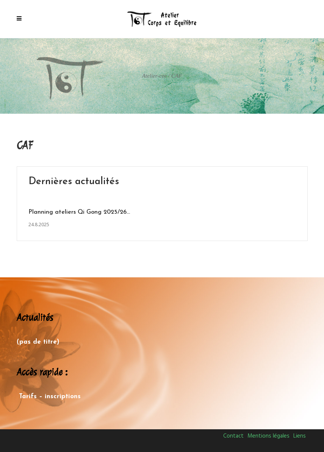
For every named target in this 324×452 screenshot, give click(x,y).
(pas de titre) (38, 342)
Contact (233, 436)
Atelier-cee (154, 76)
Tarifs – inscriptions (50, 396)
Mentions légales (268, 436)
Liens (299, 436)
